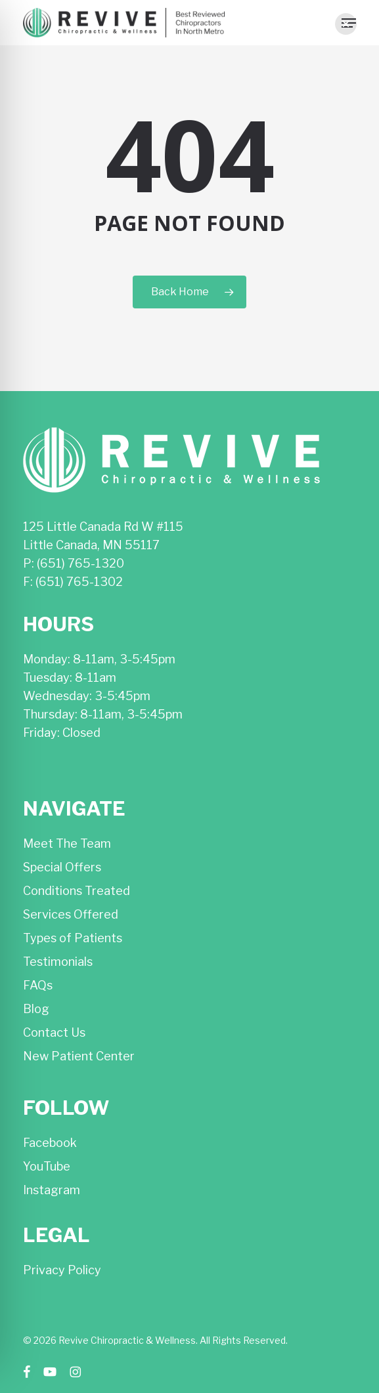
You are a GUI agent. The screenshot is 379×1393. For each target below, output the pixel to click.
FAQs (38, 985)
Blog (36, 1009)
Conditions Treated (76, 891)
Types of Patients (72, 938)
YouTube (46, 1166)
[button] (346, 24)
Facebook (50, 1143)
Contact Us (54, 1032)
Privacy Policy (62, 1270)
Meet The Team (67, 843)
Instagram (51, 1190)
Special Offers (62, 867)
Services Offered (70, 914)
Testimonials (58, 961)
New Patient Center (79, 1056)
